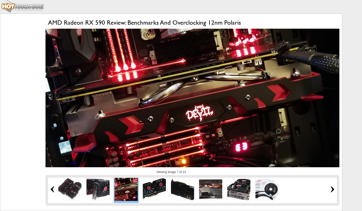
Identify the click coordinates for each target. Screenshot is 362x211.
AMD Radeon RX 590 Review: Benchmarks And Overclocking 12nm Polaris (144, 22)
